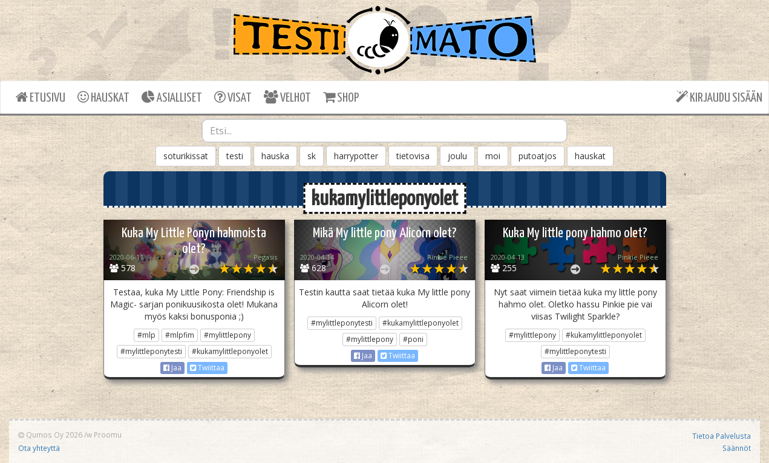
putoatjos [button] (538, 156)
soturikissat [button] (185, 156)
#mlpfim (179, 335)
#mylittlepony (227, 335)
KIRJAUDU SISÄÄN (719, 97)
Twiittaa (207, 368)
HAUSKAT (103, 97)
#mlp (146, 335)
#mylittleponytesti (151, 351)
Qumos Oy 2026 (50, 434)
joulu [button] (457, 156)
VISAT (233, 97)
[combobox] (384, 131)
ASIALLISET (172, 97)
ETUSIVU (40, 97)
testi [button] (234, 156)
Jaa (172, 368)
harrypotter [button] (356, 156)
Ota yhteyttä (39, 448)
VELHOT (287, 97)
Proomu (108, 434)
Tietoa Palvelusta (721, 436)
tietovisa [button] (413, 156)
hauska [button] (275, 156)
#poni (413, 339)
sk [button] (311, 156)
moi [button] (492, 156)
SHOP (341, 97)
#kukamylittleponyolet (230, 351)
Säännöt (736, 448)
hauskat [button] (590, 156)
